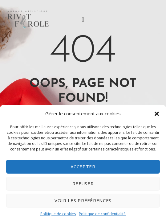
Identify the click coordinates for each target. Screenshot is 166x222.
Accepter (83, 166)
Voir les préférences (83, 200)
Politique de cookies (58, 213)
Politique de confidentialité (102, 213)
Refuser (83, 183)
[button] (157, 114)
